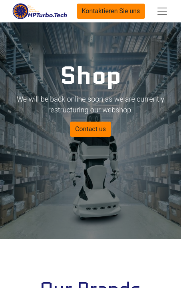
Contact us (90, 129)
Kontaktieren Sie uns (111, 11)
